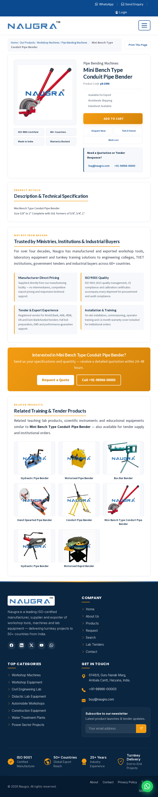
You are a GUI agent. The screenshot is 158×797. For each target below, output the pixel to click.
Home (14, 42)
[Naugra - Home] (34, 25)
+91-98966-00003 (124, 166)
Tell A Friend (129, 130)
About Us (92, 616)
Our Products (27, 42)
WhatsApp (104, 4)
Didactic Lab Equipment (29, 696)
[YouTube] (41, 645)
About (94, 782)
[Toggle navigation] (144, 25)
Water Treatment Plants (28, 718)
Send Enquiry (132, 4)
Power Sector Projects (28, 725)
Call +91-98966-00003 (99, 380)
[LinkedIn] (22, 645)
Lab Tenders (95, 644)
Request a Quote (55, 380)
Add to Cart (114, 119)
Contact (91, 652)
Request (92, 631)
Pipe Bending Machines (74, 42)
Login (121, 12)
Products (92, 623)
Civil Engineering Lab (26, 689)
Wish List (113, 139)
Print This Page (138, 45)
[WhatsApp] (51, 645)
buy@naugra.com (98, 166)
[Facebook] (11, 645)
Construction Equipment (29, 711)
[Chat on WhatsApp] (147, 786)
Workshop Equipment (27, 682)
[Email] (111, 728)
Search (91, 637)
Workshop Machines (48, 42)
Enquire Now (99, 130)
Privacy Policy (127, 782)
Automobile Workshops (28, 703)
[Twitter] (31, 645)
